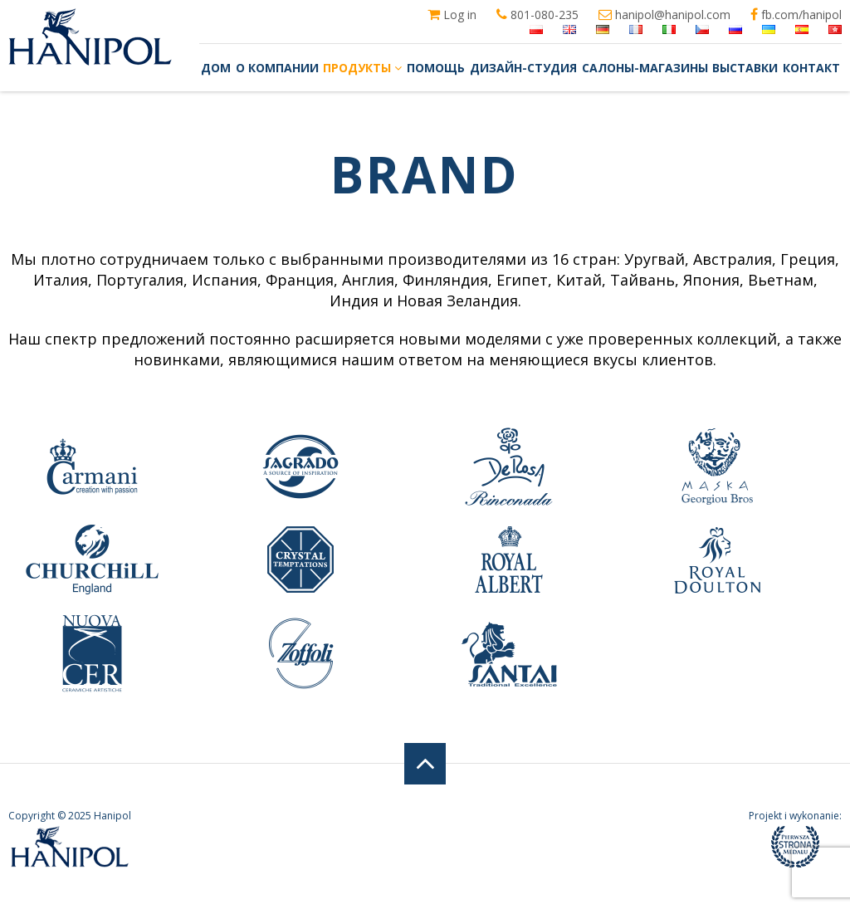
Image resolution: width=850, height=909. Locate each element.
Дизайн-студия (523, 68)
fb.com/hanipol (796, 15)
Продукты (362, 68)
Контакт (811, 68)
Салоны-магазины (645, 68)
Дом (216, 68)
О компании (277, 68)
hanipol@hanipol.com (664, 15)
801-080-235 (537, 15)
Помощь (436, 68)
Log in (451, 15)
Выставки (745, 68)
